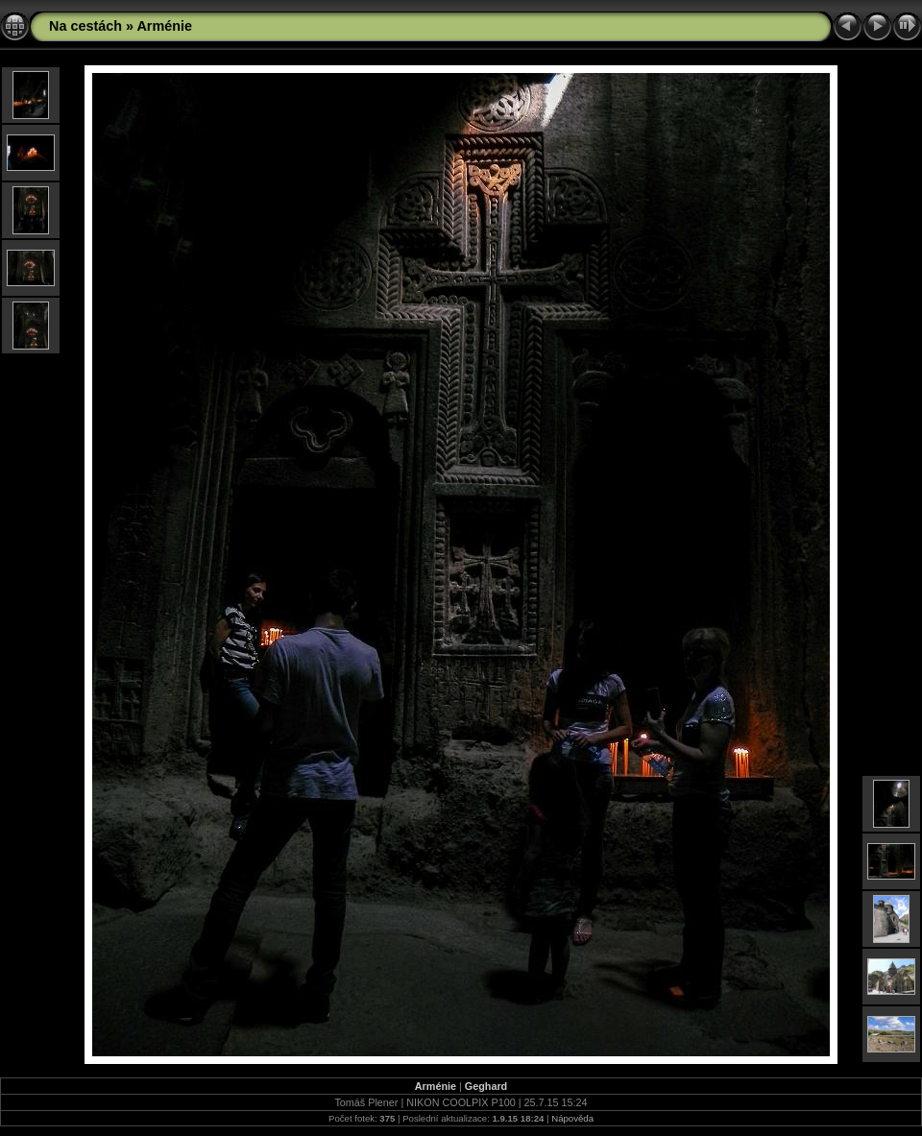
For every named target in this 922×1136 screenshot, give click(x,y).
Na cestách (85, 26)
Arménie (164, 26)
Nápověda (572, 1118)
